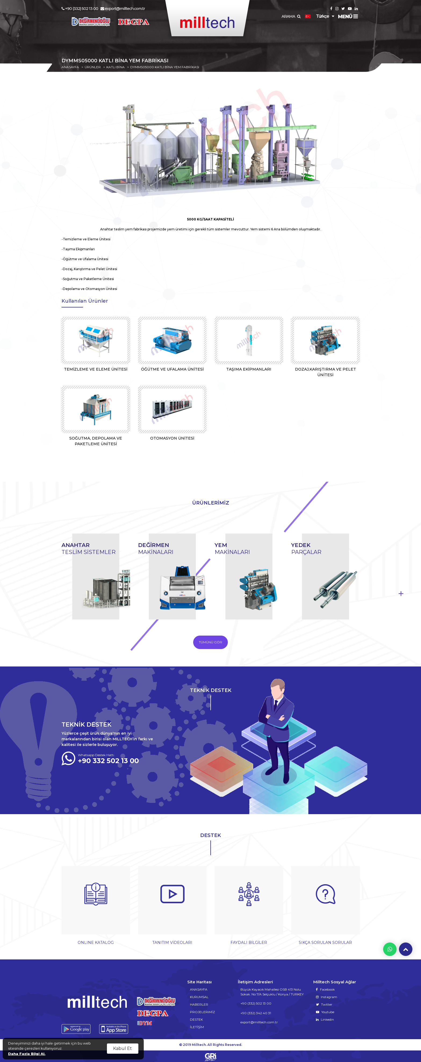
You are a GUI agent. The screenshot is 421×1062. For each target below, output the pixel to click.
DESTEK (196, 1018)
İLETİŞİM (197, 1025)
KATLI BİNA (115, 67)
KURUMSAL (199, 995)
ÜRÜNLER (93, 67)
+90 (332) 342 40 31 (255, 1011)
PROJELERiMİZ (202, 1010)
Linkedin (325, 1018)
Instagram (326, 995)
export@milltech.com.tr (122, 8)
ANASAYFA (70, 67)
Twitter (324, 1003)
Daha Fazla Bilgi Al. (26, 1054)
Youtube (325, 1010)
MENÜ (348, 17)
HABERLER (199, 1003)
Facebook (325, 987)
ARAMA (291, 16)
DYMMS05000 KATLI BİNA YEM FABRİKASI (164, 67)
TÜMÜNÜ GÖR (210, 642)
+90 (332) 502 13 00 (80, 8)
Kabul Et (122, 1048)
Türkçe (317, 16)
